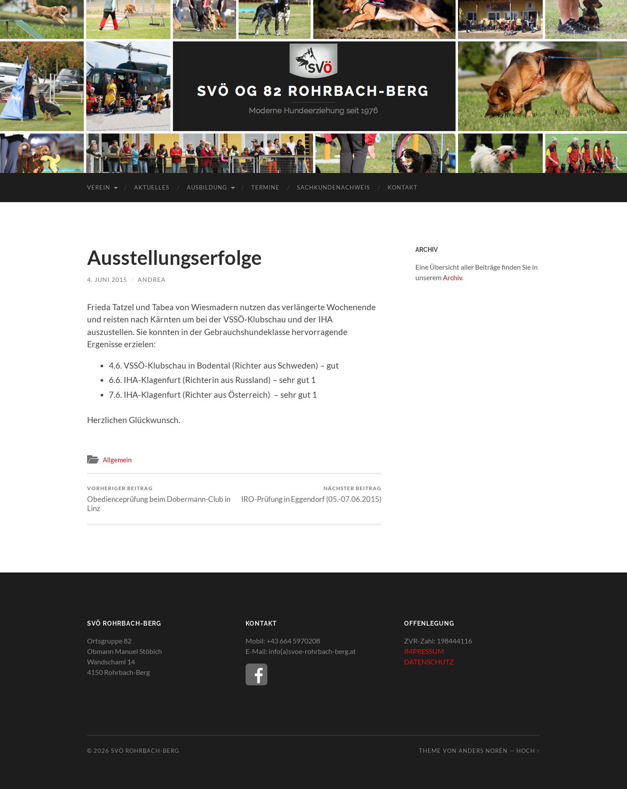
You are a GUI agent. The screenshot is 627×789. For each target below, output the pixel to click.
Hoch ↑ (528, 750)
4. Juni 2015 (107, 279)
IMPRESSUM (424, 651)
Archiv (452, 277)
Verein (98, 187)
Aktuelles (151, 187)
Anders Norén (483, 750)
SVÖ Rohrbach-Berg (145, 750)
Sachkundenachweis (333, 187)
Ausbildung (207, 187)
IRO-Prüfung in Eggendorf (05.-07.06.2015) (311, 494)
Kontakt (403, 187)
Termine (265, 187)
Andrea (152, 279)
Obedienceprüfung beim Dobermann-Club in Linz (159, 499)
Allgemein (117, 460)
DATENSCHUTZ (429, 661)
